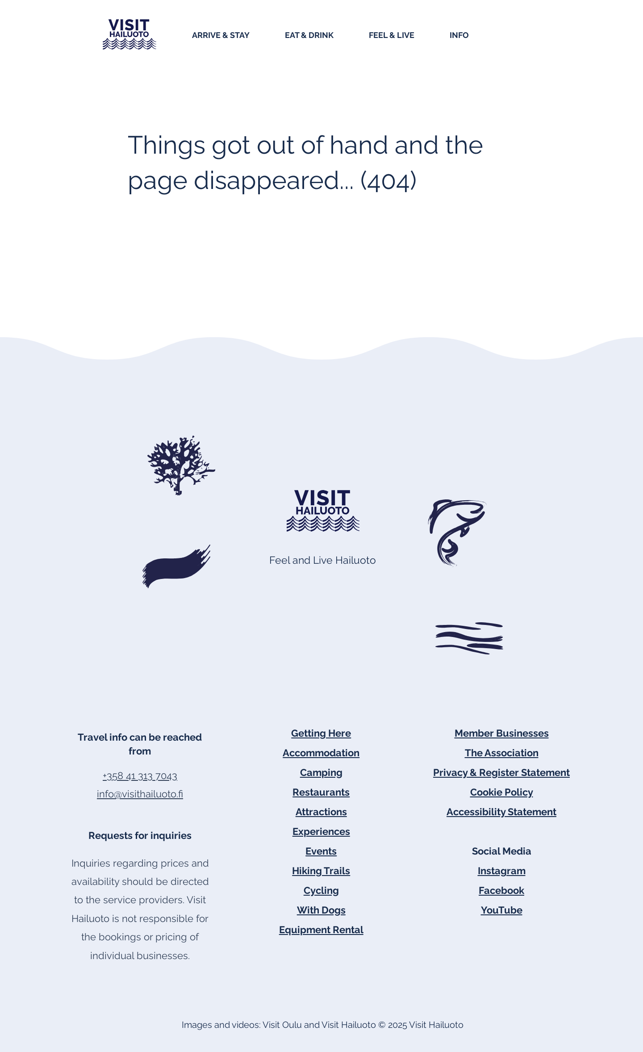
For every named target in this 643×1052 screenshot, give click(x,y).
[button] (234, 34)
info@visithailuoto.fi (140, 794)
